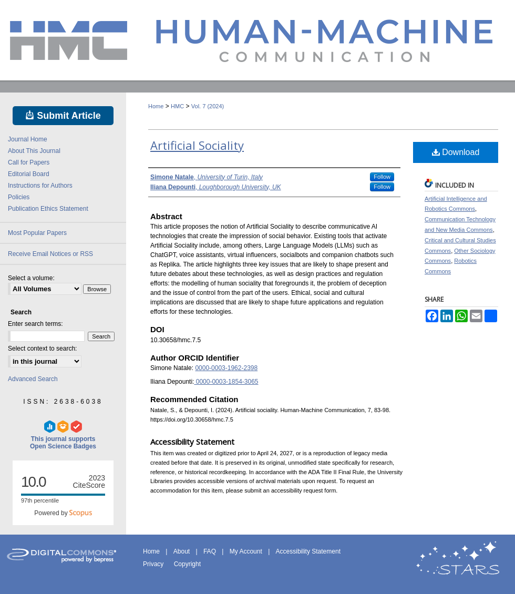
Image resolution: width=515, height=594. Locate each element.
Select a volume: (31, 278)
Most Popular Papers (37, 233)
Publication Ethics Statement (48, 208)
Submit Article (62, 115)
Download (456, 152)
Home (155, 106)
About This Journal (34, 151)
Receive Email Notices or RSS (50, 254)
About (182, 551)
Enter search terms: (35, 323)
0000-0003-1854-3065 (226, 381)
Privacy (154, 564)
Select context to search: (42, 348)
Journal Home (27, 139)
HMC (177, 106)
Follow (382, 176)
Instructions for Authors (40, 185)
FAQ (210, 551)
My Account (247, 551)
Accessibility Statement (308, 551)
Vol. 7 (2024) (207, 106)
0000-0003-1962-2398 (226, 368)
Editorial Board (28, 174)
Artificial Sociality (197, 145)
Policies (18, 197)
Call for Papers (28, 162)
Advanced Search (33, 379)
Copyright (187, 564)
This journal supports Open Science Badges (63, 435)
